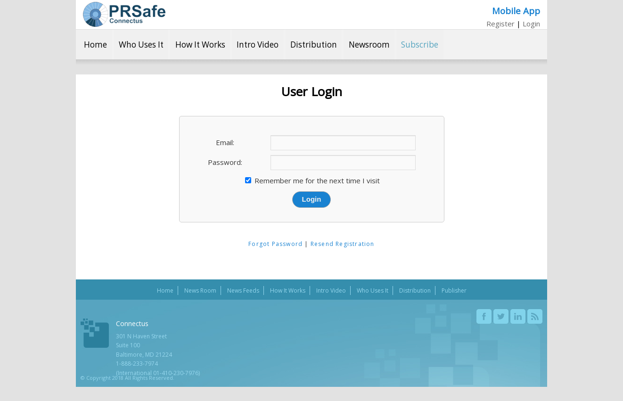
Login (531, 23)
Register (500, 23)
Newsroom (369, 44)
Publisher (454, 290)
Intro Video (258, 44)
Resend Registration (343, 244)
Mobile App (516, 10)
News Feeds (243, 290)
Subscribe (419, 44)
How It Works (200, 44)
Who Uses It (141, 44)
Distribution (313, 44)
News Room (200, 290)
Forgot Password (275, 244)
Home (95, 44)
